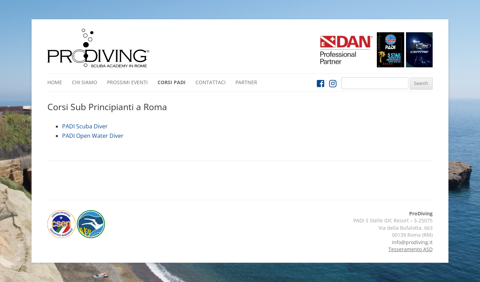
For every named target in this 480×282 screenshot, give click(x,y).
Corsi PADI (172, 82)
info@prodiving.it (412, 242)
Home (54, 82)
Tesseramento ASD (410, 249)
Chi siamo (84, 82)
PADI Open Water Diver (93, 136)
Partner (246, 82)
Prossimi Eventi (127, 82)
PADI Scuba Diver (85, 126)
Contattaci (210, 82)
